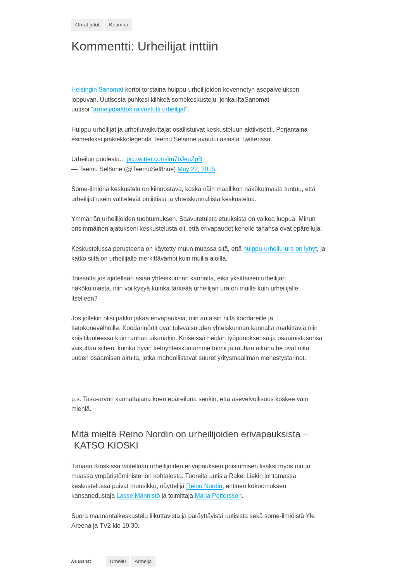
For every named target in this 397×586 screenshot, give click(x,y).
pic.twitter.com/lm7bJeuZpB (164, 159)
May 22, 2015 (196, 169)
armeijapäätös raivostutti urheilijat (139, 109)
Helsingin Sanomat (97, 89)
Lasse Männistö (138, 495)
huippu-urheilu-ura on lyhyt (280, 248)
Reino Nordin (204, 486)
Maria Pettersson (218, 495)
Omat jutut (87, 25)
